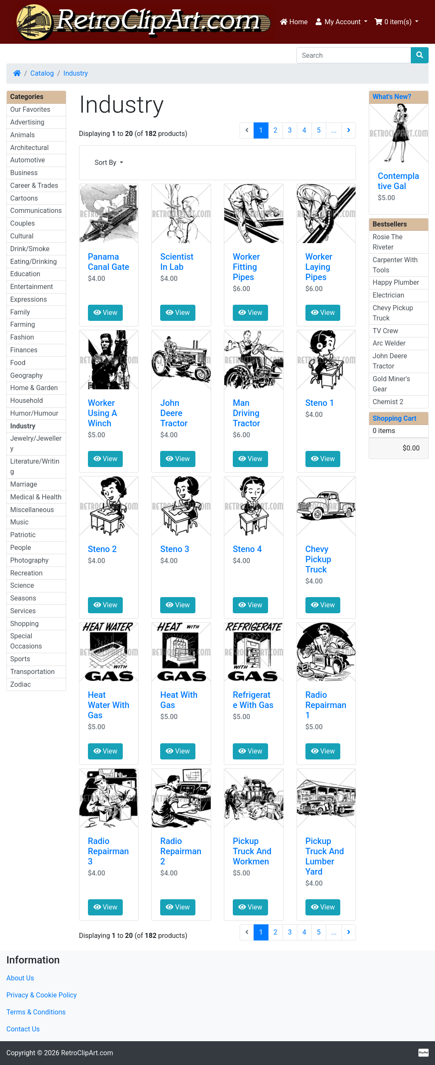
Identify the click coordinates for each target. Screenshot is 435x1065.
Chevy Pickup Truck (318, 559)
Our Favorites (30, 109)
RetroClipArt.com (87, 1053)
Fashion (22, 337)
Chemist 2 (388, 402)
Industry (75, 73)
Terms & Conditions (36, 1012)
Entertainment (31, 287)
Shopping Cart (394, 418)
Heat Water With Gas (109, 705)
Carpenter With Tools (395, 265)
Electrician (388, 295)
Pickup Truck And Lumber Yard (324, 856)
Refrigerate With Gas (253, 700)
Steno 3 (174, 549)
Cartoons (24, 198)
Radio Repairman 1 (326, 705)
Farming (22, 324)
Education (25, 274)
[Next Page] (349, 130)
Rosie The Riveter (387, 242)
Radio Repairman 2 (180, 851)
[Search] (354, 55)
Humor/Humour (34, 413)
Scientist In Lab (176, 262)
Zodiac (20, 684)
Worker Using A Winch (102, 413)
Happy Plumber (396, 282)
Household (26, 401)
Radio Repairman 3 (108, 851)
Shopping (24, 624)
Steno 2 (102, 549)
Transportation (32, 672)
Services (23, 611)
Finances (23, 350)
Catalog (42, 73)
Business (24, 173)
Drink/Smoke (29, 249)
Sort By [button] (106, 163)
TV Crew (385, 331)
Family (20, 312)
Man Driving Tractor (246, 413)
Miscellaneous (32, 510)
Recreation (26, 573)
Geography (26, 375)
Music (19, 522)
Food (17, 363)
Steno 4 (247, 549)
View (105, 313)
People (20, 548)
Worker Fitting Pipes (246, 267)
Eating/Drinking (33, 262)
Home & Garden (34, 388)
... (334, 130)
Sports (20, 659)
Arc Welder (389, 343)
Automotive (27, 160)
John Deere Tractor (173, 413)
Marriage (23, 484)
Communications (36, 211)
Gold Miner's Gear (391, 384)
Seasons (23, 598)
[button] (341, 22)
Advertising (27, 122)
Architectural (29, 148)
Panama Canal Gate (109, 262)
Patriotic (23, 535)
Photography (29, 560)
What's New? (392, 97)
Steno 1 (319, 403)
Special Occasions (26, 641)
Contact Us (23, 1029)
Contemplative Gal (398, 181)
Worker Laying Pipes (319, 267)
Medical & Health (36, 497)
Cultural (22, 236)
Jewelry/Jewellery (36, 443)
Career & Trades (34, 185)
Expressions (28, 299)
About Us (20, 978)
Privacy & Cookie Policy (41, 995)
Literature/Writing (34, 466)
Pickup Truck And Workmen (252, 851)
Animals (22, 135)
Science (22, 585)
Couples (22, 223)
